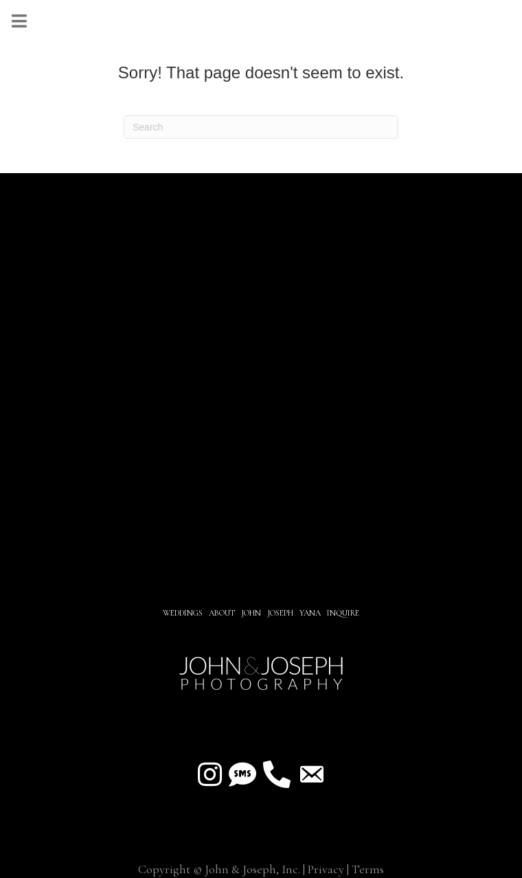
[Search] (261, 127)
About (223, 613)
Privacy (326, 869)
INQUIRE (343, 613)
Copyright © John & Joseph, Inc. (219, 869)
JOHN (251, 613)
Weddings (183, 613)
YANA (310, 613)
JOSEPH (280, 613)
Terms (368, 869)
